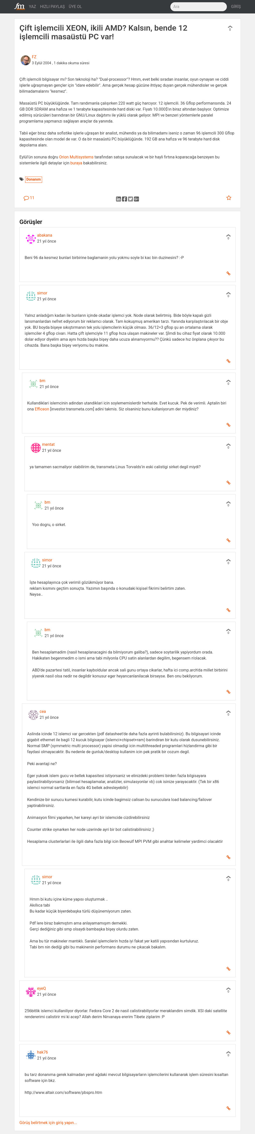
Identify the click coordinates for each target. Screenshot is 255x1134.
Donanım (33, 179)
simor (42, 293)
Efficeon (42, 409)
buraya (76, 163)
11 (29, 198)
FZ (34, 57)
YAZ (32, 6)
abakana (44, 235)
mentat (48, 444)
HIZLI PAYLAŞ (52, 6)
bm (42, 380)
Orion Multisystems (76, 157)
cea (43, 711)
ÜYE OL (75, 6)
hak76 (42, 1052)
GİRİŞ (236, 6)
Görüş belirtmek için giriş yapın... (48, 1122)
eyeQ (41, 988)
